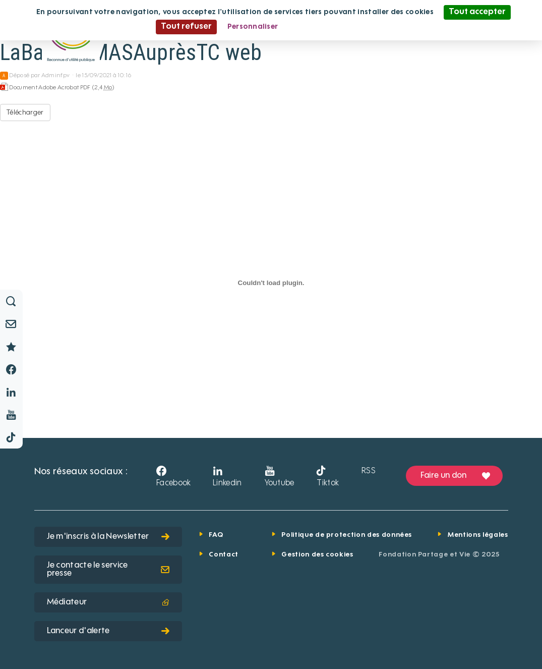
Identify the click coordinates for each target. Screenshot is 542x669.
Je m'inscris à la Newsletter (108, 537)
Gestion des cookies (317, 554)
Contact (223, 554)
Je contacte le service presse (108, 570)
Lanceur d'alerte (108, 631)
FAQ (216, 535)
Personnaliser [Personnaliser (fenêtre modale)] (252, 26)
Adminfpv (55, 76)
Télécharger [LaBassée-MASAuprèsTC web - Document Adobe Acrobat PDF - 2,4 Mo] (25, 112)
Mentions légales (478, 535)
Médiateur (108, 602)
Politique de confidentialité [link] (337, 26)
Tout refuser (186, 27)
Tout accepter (477, 12)
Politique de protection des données (346, 535)
